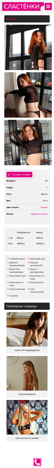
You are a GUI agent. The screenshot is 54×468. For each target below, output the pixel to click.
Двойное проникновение (17, 264)
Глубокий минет (17, 259)
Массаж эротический (36, 264)
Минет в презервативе (37, 270)
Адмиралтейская (39, 214)
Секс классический (36, 290)
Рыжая (44, 207)
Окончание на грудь (37, 277)
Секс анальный (17, 289)
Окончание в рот (17, 276)
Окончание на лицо (16, 283)
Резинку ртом (36, 282)
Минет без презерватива (16, 270)
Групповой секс (37, 259)
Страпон (13, 295)
